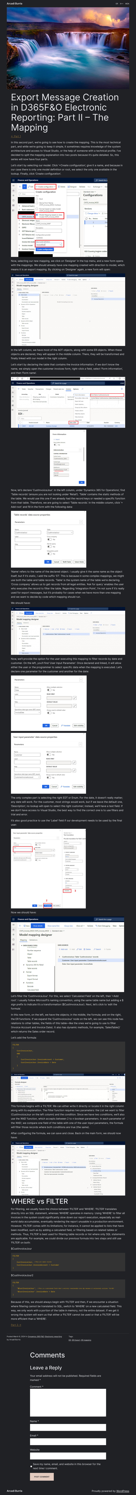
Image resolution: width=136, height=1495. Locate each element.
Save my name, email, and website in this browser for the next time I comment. (67, 1466)
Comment (36, 1386)
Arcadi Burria (14, 3)
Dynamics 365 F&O (36, 1336)
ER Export (76, 1340)
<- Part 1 (16, 136)
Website (35, 1449)
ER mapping (86, 1340)
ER (70, 1340)
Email (34, 1435)
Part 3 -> (16, 1324)
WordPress (122, 1491)
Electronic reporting (53, 1336)
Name (34, 1421)
